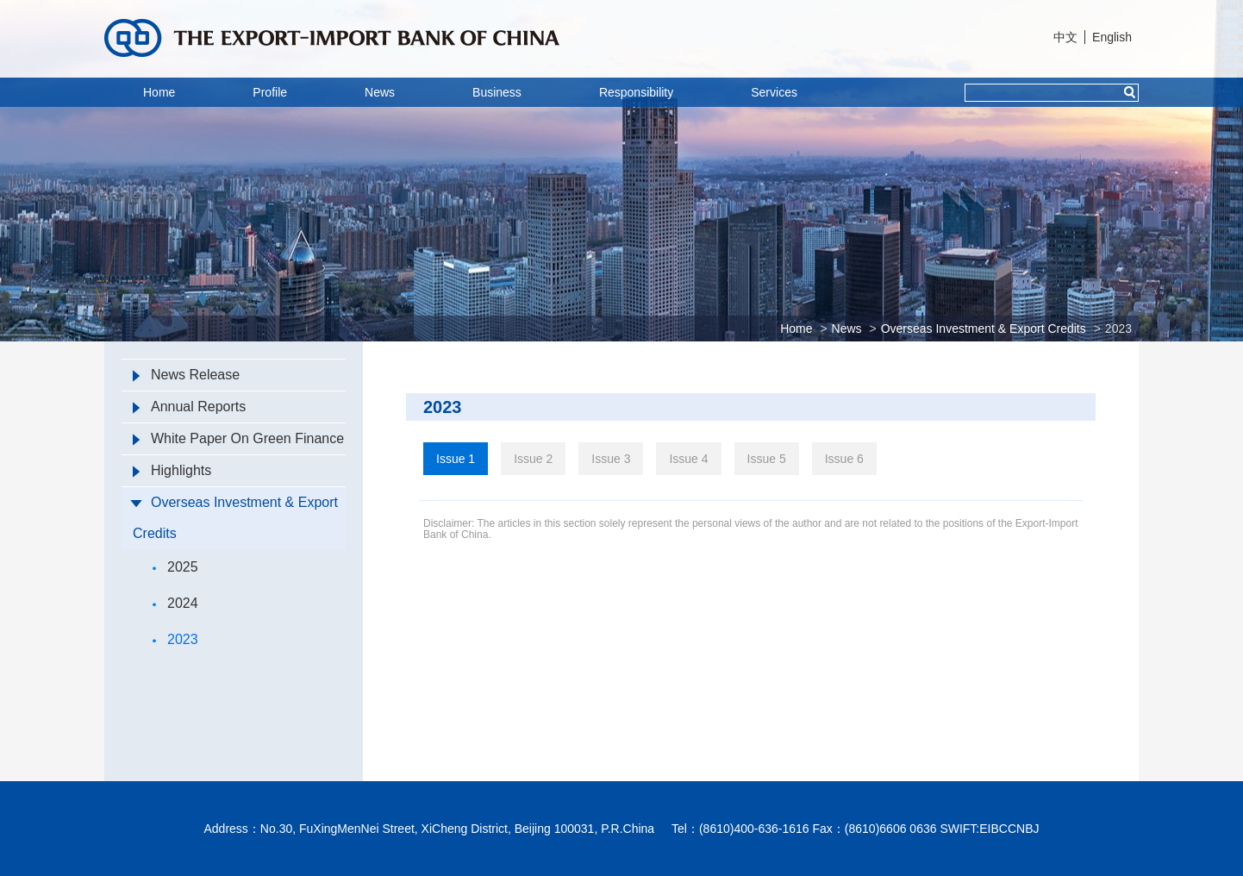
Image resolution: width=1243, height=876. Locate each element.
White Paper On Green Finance (238, 438)
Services (774, 92)
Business (497, 92)
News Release (186, 374)
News (380, 92)
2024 (175, 603)
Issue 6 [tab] (844, 459)
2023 (1118, 328)
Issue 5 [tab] (766, 459)
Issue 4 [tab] (688, 459)
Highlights (172, 470)
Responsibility (636, 92)
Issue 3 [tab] (610, 459)
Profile (270, 92)
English (1112, 37)
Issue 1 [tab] (455, 459)
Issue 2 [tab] (533, 459)
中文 (1065, 37)
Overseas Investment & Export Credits (983, 328)
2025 (175, 567)
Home (159, 92)
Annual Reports (189, 406)
